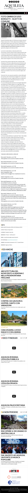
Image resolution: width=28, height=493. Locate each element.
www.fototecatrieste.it (12, 239)
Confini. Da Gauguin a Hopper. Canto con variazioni (11, 303)
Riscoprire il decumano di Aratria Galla (14, 432)
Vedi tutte (23, 338)
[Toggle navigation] (2, 13)
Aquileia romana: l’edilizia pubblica (10, 358)
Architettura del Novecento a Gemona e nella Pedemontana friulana (12, 274)
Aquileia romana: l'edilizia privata (9, 382)
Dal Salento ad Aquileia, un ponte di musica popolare (13, 457)
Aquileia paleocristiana (13, 405)
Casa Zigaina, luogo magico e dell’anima (11, 331)
